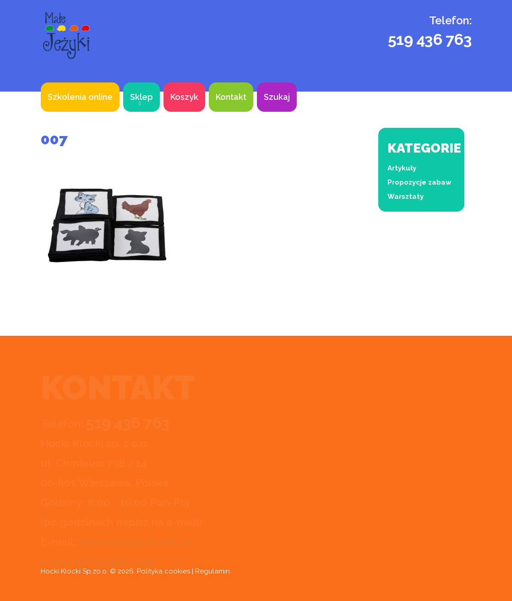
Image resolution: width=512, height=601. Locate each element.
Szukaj (277, 97)
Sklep (141, 97)
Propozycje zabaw (419, 182)
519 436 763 (430, 39)
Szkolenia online (80, 97)
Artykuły (401, 168)
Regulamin (212, 571)
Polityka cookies (163, 571)
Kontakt (231, 97)
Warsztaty (405, 196)
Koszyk (184, 97)
